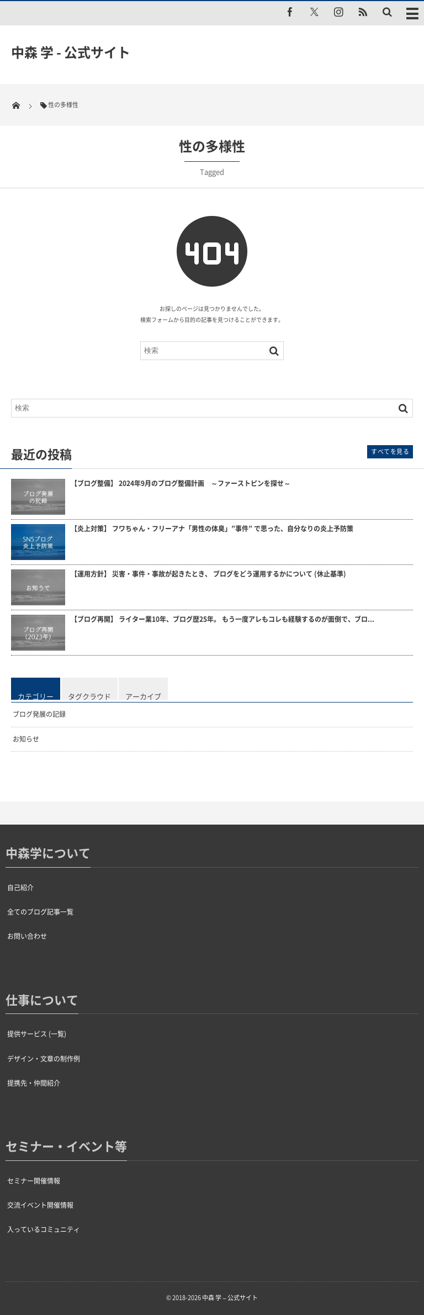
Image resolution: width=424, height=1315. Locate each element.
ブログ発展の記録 (39, 714)
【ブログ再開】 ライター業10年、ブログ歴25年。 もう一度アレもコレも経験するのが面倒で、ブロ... (222, 619)
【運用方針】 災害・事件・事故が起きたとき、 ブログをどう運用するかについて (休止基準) (208, 574)
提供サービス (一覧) (36, 1034)
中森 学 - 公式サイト (70, 52)
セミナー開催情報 (33, 1181)
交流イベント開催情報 (40, 1205)
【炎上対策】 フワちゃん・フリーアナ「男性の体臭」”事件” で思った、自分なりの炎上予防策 (212, 529)
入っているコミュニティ (43, 1229)
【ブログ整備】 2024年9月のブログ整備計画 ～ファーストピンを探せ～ (180, 483)
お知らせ (26, 739)
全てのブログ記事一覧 (40, 912)
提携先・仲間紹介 (33, 1083)
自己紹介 (20, 887)
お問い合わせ (27, 936)
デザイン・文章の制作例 (43, 1059)
